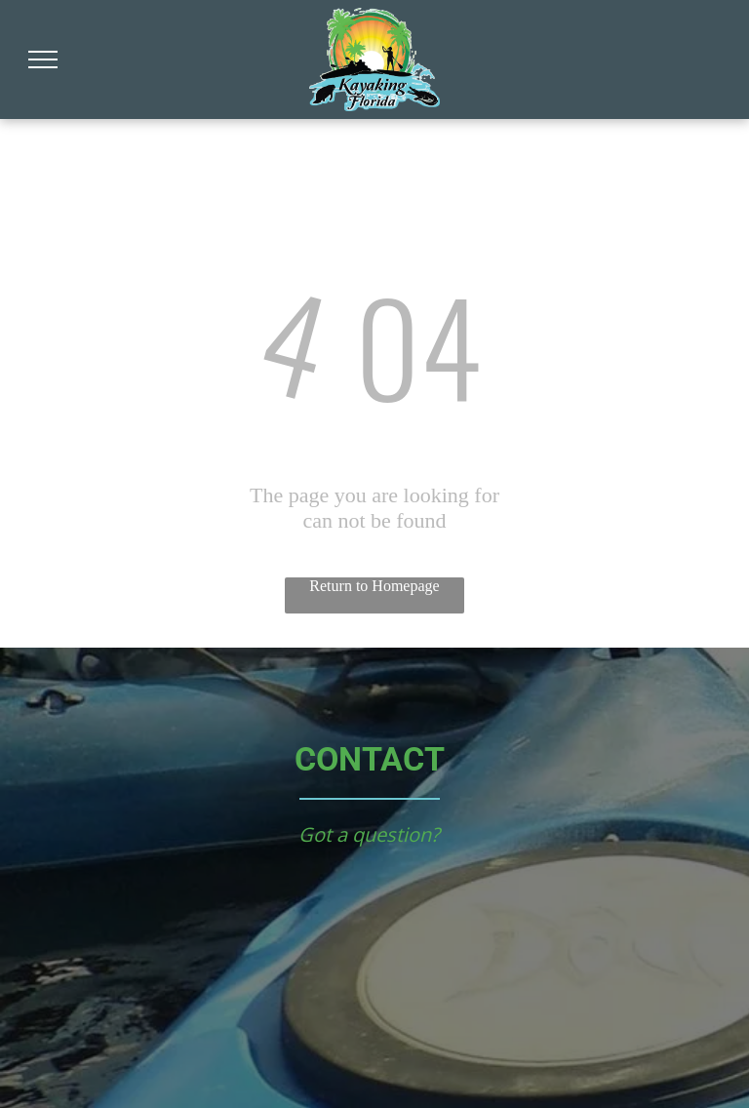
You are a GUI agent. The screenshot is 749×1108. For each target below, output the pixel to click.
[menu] (43, 59)
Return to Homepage (374, 585)
